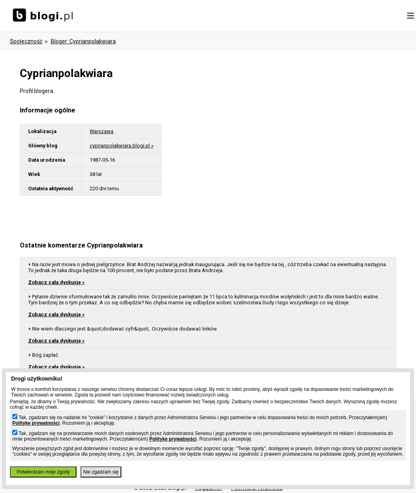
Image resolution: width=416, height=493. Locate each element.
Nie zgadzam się (101, 472)
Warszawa (101, 131)
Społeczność (26, 41)
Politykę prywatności (35, 423)
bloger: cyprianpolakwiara (83, 41)
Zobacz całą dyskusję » (56, 282)
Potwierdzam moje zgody (43, 472)
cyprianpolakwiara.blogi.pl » (121, 146)
